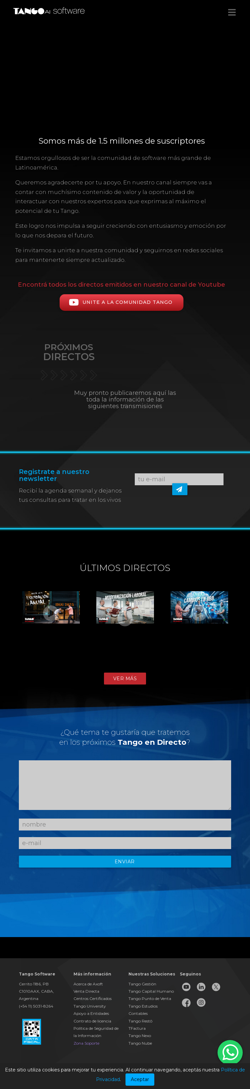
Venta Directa (86, 991)
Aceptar (140, 1079)
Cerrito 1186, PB (34, 983)
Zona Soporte (86, 1043)
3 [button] (130, 669)
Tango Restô (140, 1020)
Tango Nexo (139, 1035)
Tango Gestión (142, 983)
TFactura (137, 1028)
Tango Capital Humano (151, 991)
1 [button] (110, 669)
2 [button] (120, 669)
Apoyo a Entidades (91, 1013)
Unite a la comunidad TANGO (121, 302)
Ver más (125, 679)
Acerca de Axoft (88, 983)
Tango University (90, 1006)
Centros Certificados (93, 998)
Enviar (125, 862)
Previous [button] (6, 630)
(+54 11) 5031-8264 (36, 1006)
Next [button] (243, 630)
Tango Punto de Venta (149, 998)
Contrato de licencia (92, 1020)
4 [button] (140, 669)
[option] (51, 623)
